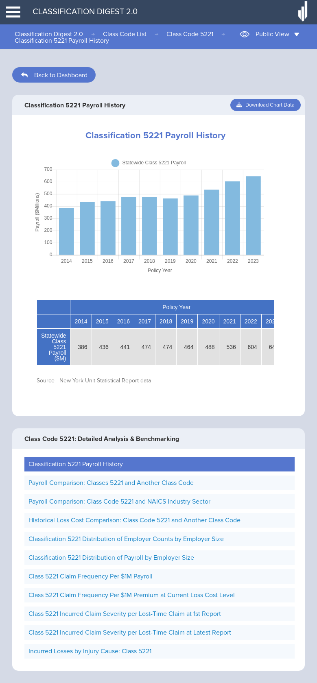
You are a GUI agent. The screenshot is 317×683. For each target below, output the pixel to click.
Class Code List (124, 34)
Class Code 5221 (189, 34)
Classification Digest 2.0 (49, 34)
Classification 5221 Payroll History (62, 40)
